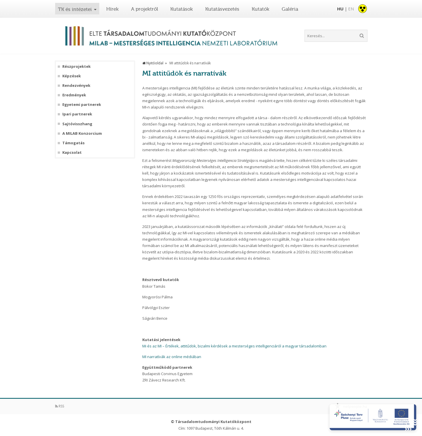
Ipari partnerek (77, 114)
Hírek (112, 9)
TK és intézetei (75, 9)
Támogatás (73, 143)
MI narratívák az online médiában (171, 356)
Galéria (290, 9)
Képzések (71, 76)
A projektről (144, 9)
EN (351, 9)
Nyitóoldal (152, 63)
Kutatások (181, 9)
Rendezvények (76, 85)
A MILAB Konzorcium (82, 133)
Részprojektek (76, 66)
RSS (59, 406)
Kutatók (260, 9)
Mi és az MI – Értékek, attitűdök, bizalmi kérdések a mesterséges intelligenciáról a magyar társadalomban (234, 346)
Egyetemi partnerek (81, 104)
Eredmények (74, 95)
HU (340, 9)
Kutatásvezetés (222, 9)
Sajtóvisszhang (77, 123)
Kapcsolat (72, 152)
